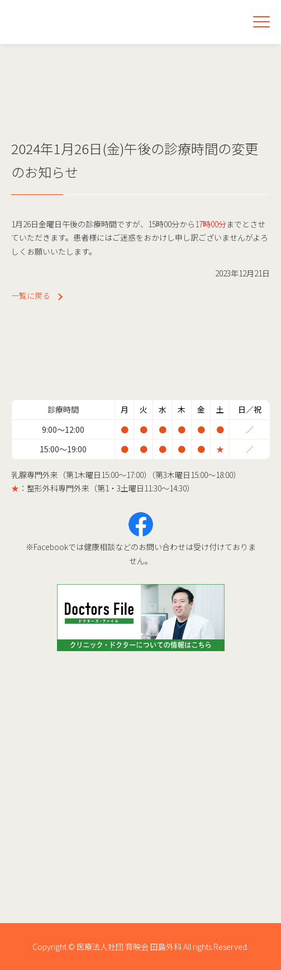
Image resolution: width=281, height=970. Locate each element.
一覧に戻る (30, 295)
